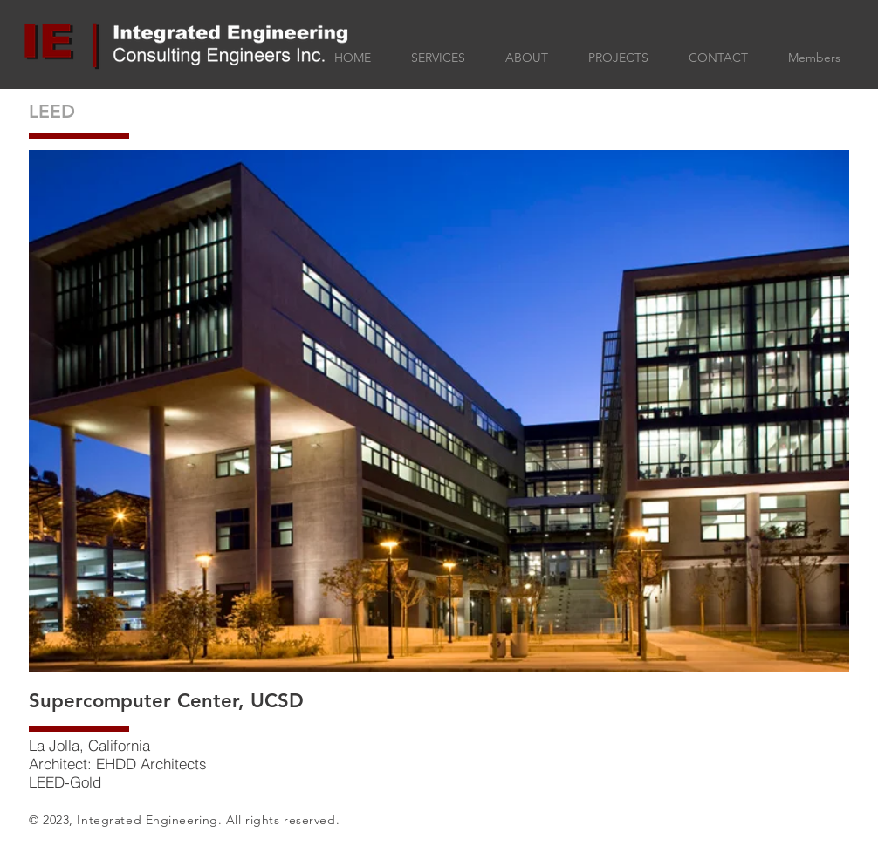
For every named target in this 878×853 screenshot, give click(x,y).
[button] (439, 411)
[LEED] (111, 111)
